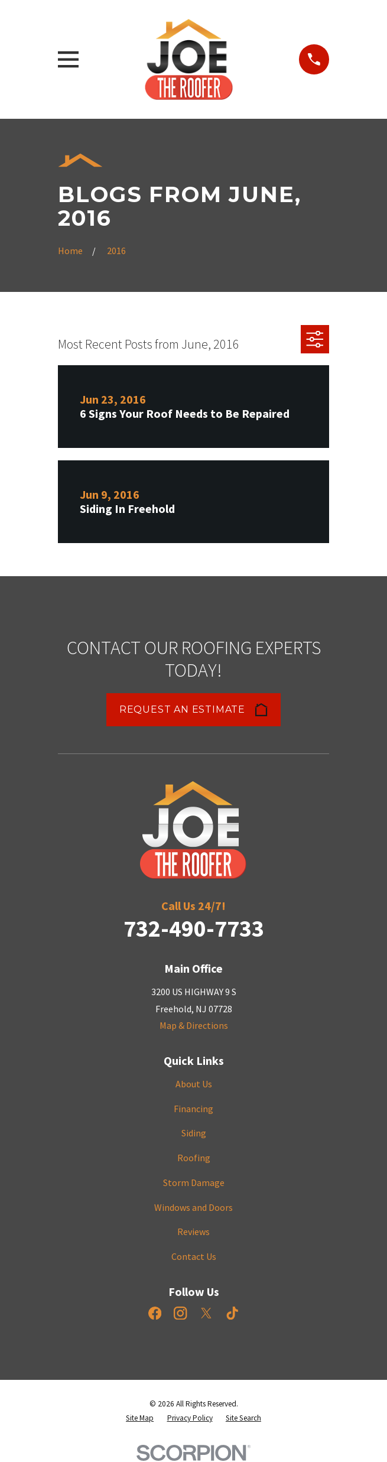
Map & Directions (194, 1025)
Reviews (193, 1231)
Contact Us (193, 1256)
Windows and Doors (193, 1207)
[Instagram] (180, 1313)
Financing (193, 1109)
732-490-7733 (193, 928)
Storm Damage (194, 1182)
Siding (193, 1133)
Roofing (193, 1158)
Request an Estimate (193, 709)
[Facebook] (154, 1313)
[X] (206, 1313)
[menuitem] (140, 1418)
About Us (193, 1084)
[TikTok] (232, 1313)
